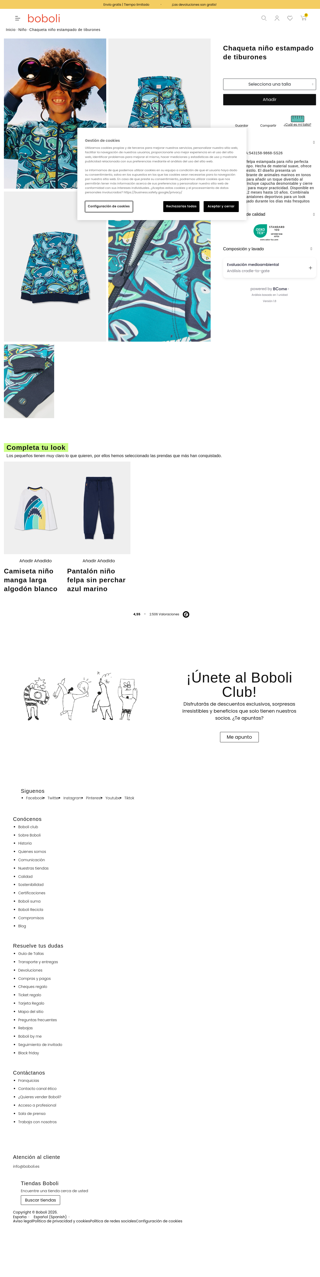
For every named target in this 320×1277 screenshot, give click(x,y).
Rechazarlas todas (181, 206)
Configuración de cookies (109, 206)
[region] (162, 174)
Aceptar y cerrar (221, 206)
